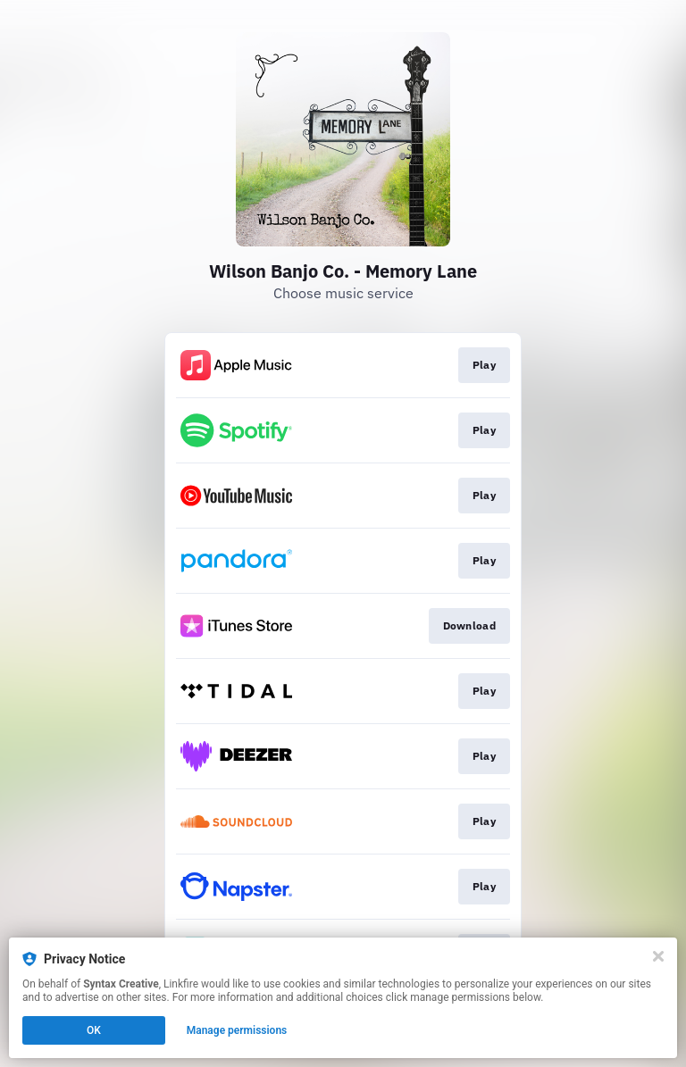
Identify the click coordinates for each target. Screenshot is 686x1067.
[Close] (658, 956)
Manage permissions (237, 1030)
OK (94, 1030)
